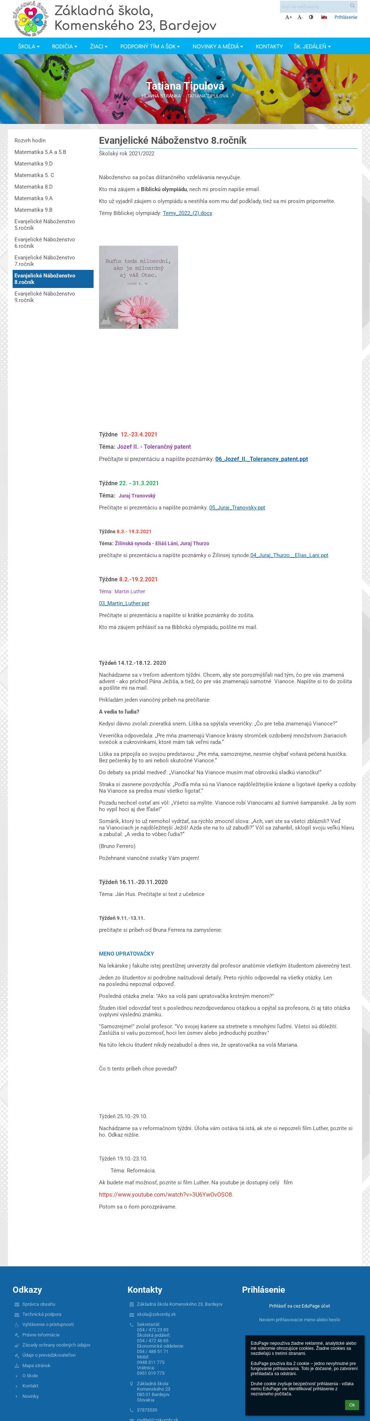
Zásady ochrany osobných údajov (56, 1345)
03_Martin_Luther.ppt (124, 603)
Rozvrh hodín (30, 140)
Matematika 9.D (33, 163)
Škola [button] (29, 46)
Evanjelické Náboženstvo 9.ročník (44, 296)
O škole (30, 1375)
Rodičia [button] (65, 46)
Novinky (30, 1396)
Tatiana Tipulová (207, 96)
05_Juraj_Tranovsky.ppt (237, 507)
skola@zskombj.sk (156, 1314)
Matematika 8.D (33, 187)
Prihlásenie (346, 17)
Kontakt (30, 1385)
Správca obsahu (38, 1304)
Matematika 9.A (33, 198)
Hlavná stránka (161, 96)
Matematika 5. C (34, 175)
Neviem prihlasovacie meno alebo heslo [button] (299, 1319)
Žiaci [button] (99, 46)
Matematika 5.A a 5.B (40, 152)
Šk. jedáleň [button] (313, 46)
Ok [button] (352, 1405)
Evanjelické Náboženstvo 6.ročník (44, 242)
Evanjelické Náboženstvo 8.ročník (44, 278)
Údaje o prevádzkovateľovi (49, 1355)
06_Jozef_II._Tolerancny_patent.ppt (261, 459)
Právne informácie (41, 1335)
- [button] (300, 17)
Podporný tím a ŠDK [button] (151, 46)
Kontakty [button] (269, 46)
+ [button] (288, 17)
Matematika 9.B (33, 210)
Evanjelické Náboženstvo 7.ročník (44, 260)
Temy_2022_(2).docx (187, 213)
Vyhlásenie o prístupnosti (48, 1324)
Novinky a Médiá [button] (219, 46)
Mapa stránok (36, 1365)
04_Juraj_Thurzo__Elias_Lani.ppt (289, 555)
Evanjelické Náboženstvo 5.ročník (44, 224)
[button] (324, 17)
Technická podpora (41, 1314)
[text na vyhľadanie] (318, 7)
